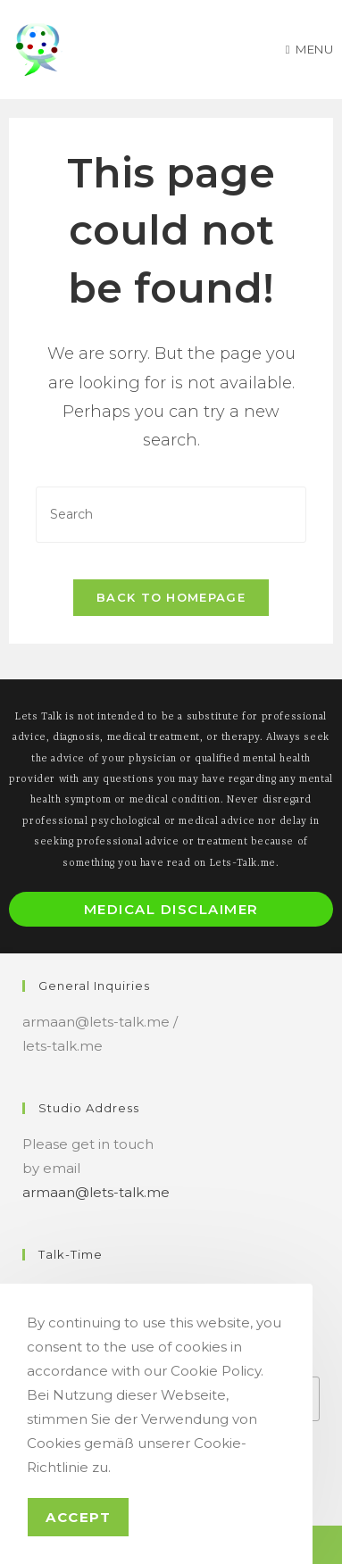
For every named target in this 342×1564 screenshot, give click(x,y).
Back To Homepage (171, 597)
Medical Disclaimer (171, 909)
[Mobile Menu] (310, 49)
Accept (78, 1517)
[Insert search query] (171, 515)
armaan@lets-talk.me (96, 1192)
